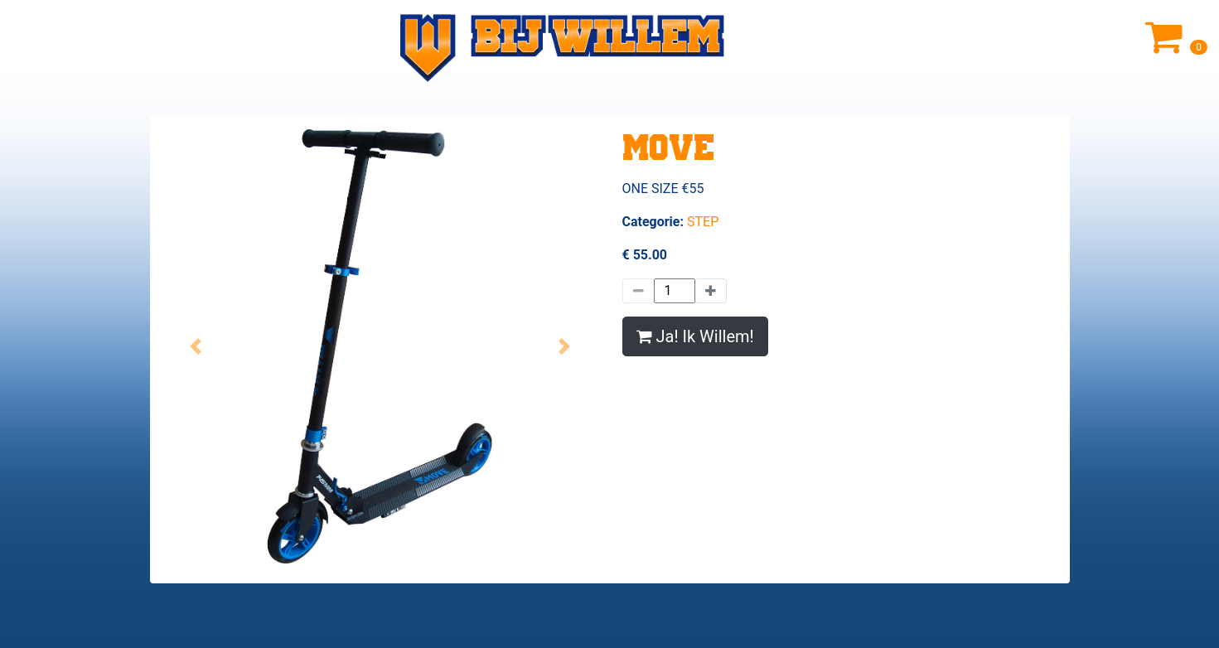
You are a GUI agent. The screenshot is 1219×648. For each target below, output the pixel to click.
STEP (702, 222)
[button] (196, 346)
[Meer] (711, 290)
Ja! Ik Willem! (695, 336)
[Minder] (638, 290)
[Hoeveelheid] (674, 290)
